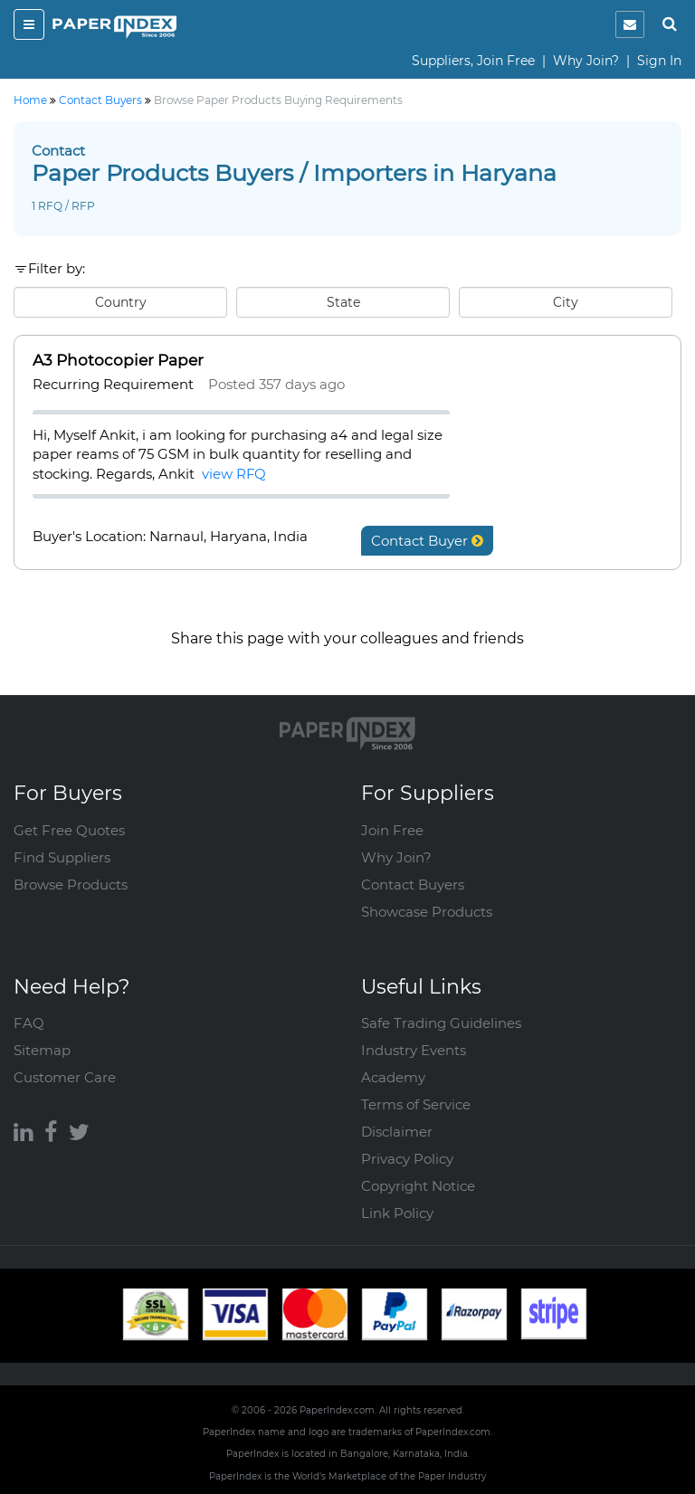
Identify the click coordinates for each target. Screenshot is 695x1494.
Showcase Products (426, 911)
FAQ (29, 1023)
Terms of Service (416, 1104)
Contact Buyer (427, 540)
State (343, 302)
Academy (393, 1077)
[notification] (629, 24)
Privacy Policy (407, 1158)
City (565, 302)
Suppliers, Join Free (473, 60)
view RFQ (234, 473)
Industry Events (413, 1050)
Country (121, 302)
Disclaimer (397, 1131)
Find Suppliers (62, 857)
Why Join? (586, 60)
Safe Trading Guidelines (441, 1023)
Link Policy (397, 1213)
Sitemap (42, 1050)
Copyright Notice (418, 1185)
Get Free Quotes (69, 830)
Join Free (392, 830)
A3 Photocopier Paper (118, 360)
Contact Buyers (412, 884)
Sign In (659, 60)
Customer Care (65, 1077)
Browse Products (71, 884)
